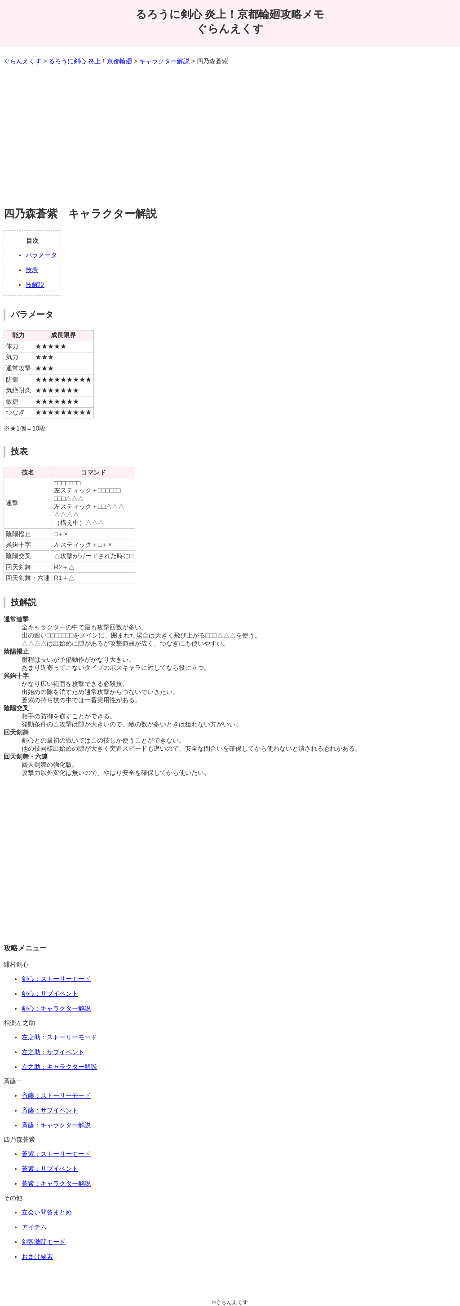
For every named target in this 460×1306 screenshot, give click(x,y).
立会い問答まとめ (47, 1212)
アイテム (34, 1227)
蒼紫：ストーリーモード (56, 1153)
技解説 (35, 284)
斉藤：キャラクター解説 (56, 1125)
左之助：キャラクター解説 (59, 1066)
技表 (32, 269)
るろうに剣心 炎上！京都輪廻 (90, 61)
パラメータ (41, 255)
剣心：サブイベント (50, 993)
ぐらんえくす (22, 61)
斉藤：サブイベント (50, 1110)
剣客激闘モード (44, 1241)
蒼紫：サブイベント (50, 1168)
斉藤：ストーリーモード (56, 1095)
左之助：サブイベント (53, 1051)
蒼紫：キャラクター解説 (56, 1183)
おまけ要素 (37, 1256)
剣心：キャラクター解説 (56, 1008)
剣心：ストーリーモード (56, 978)
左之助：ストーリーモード (59, 1037)
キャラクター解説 (164, 61)
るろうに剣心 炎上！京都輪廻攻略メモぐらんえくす (230, 21)
